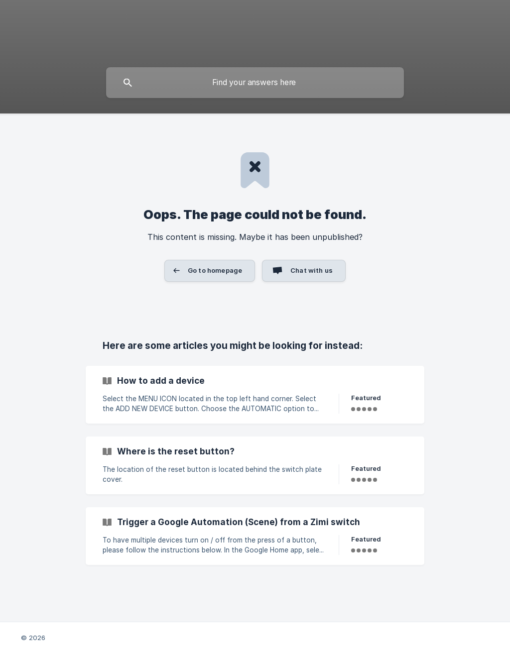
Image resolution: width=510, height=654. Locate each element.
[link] (255, 395)
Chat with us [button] (311, 270)
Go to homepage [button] (215, 270)
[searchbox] (255, 82)
